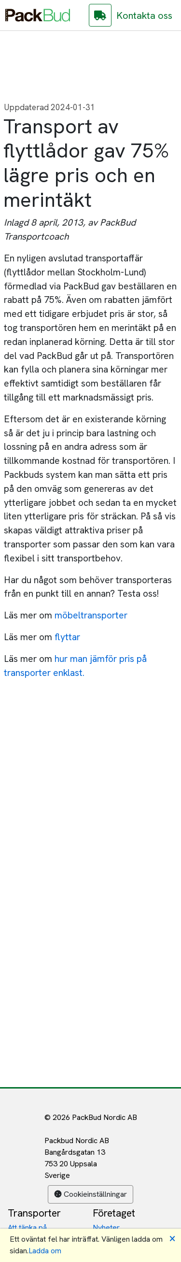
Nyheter (106, 1227)
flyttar (67, 637)
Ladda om (44, 1251)
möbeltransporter (91, 615)
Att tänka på (27, 1227)
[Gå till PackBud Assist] (100, 15)
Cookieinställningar (90, 1194)
